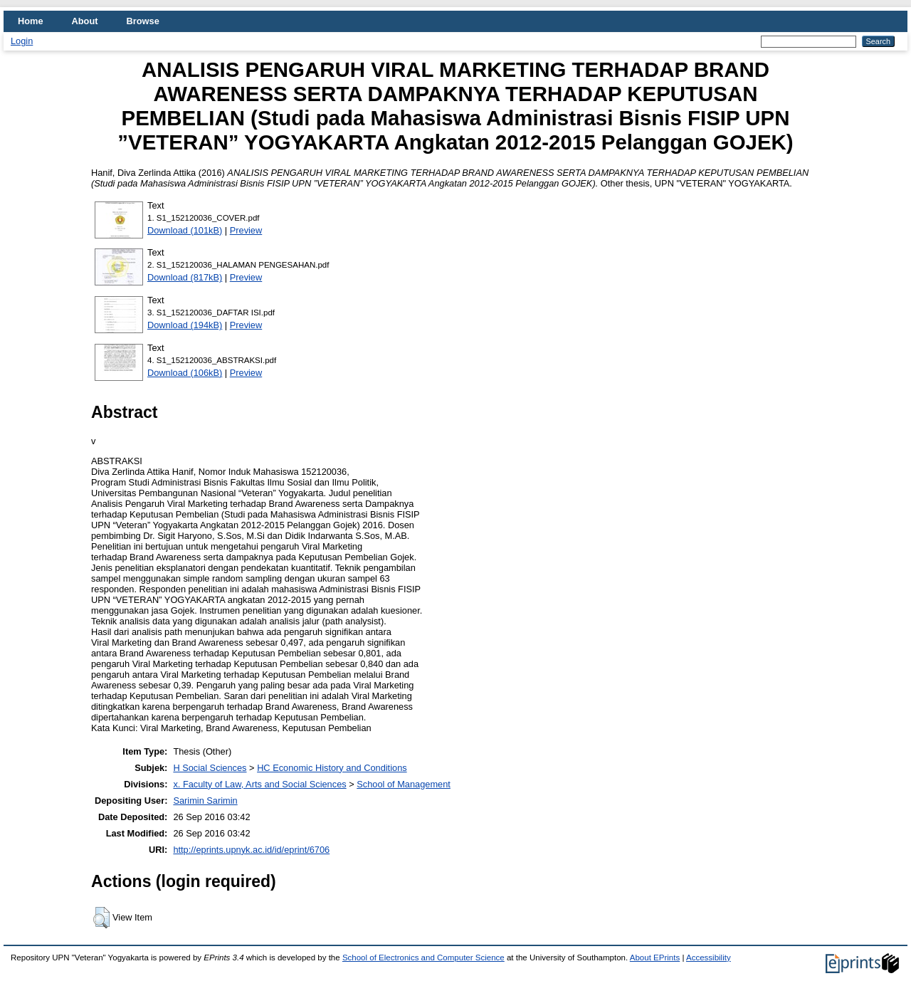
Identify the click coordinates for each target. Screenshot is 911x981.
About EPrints (655, 957)
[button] (101, 917)
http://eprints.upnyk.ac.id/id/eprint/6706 (251, 849)
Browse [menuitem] (143, 21)
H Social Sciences (209, 767)
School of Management (404, 784)
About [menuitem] (85, 21)
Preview (246, 230)
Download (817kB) (184, 277)
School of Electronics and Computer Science (423, 957)
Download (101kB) (184, 230)
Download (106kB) (184, 372)
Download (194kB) (184, 325)
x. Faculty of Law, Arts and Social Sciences (259, 784)
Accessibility (708, 957)
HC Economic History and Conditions (332, 767)
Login (22, 41)
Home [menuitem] (30, 21)
